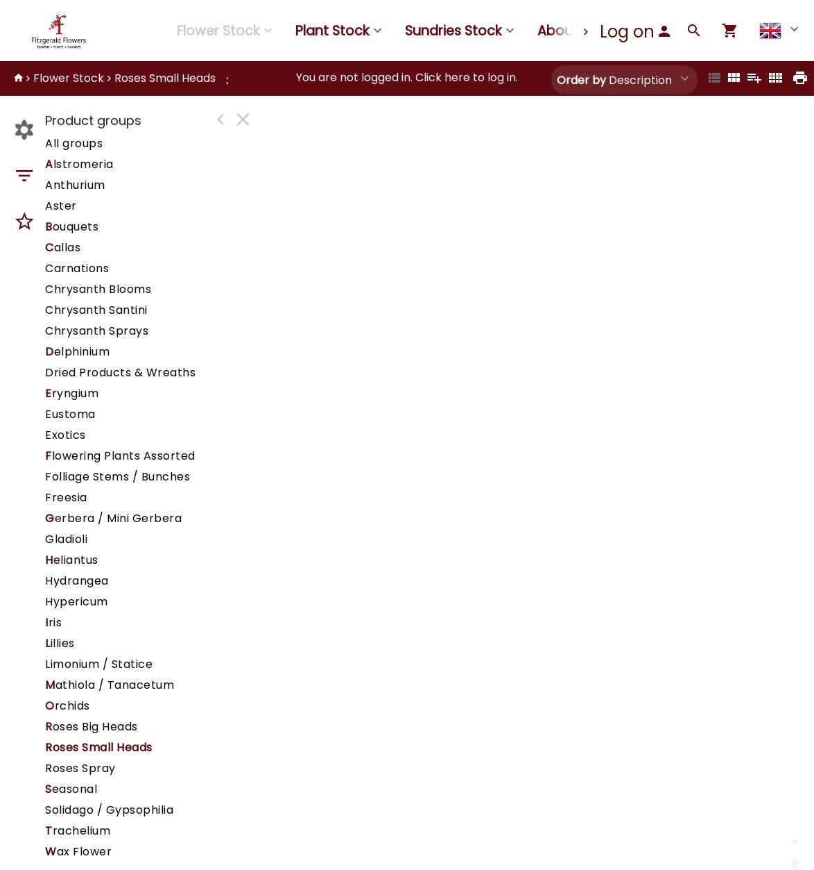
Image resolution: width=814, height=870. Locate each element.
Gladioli (66, 539)
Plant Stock (332, 31)
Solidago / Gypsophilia (109, 810)
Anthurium (75, 185)
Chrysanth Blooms (98, 289)
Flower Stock (218, 31)
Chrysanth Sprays (96, 331)
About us (567, 31)
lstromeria (79, 164)
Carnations (77, 268)
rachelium (77, 831)
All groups (74, 143)
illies (60, 643)
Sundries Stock (453, 31)
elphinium (77, 352)
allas (62, 248)
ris (53, 622)
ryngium (71, 393)
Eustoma (70, 414)
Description (614, 80)
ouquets (71, 227)
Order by (581, 80)
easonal (71, 789)
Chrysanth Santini (96, 310)
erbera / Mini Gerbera (113, 518)
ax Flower (78, 852)
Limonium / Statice (99, 664)
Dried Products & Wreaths (120, 372)
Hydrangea (77, 581)
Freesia (66, 497)
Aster (61, 206)
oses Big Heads (91, 727)
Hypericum (76, 602)
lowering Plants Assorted (120, 456)
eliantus (71, 560)
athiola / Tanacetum (109, 685)
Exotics (65, 435)
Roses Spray (80, 768)
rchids (67, 706)
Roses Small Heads (165, 78)
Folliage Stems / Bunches (117, 477)
